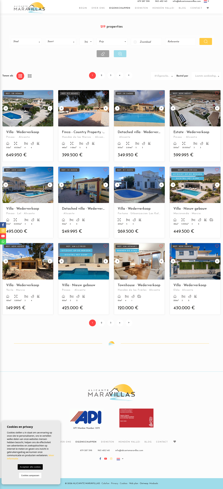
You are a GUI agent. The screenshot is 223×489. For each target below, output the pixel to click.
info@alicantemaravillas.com (187, 3)
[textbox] (27, 41)
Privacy (114, 483)
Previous (5, 108)
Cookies (123, 483)
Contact (196, 10)
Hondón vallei (163, 10)
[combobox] (26, 41)
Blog (182, 10)
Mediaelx (153, 483)
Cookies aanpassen (30, 475)
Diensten (141, 10)
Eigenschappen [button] (120, 10)
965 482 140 (161, 3)
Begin (83, 10)
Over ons (98, 10)
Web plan (133, 483)
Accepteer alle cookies (30, 466)
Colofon (105, 483)
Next (50, 108)
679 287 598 (144, 3)
